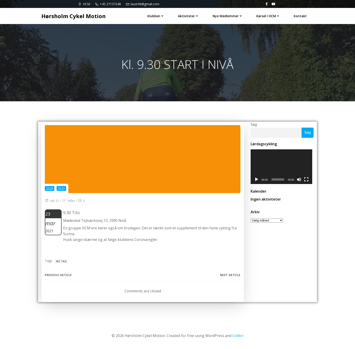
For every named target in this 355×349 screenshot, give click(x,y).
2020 (49, 188)
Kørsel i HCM (268, 16)
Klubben (155, 16)
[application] (282, 167)
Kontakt (300, 16)
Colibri (237, 335)
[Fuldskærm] (307, 180)
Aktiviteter (188, 16)
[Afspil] (256, 180)
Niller (68, 201)
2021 (61, 188)
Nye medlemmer (228, 16)
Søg (254, 124)
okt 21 (52, 201)
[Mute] (300, 180)
